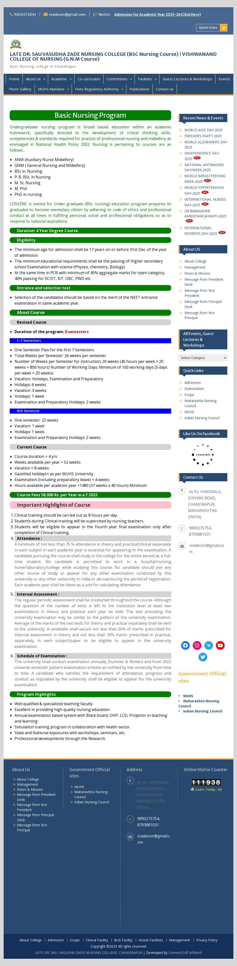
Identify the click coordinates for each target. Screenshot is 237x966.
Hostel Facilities (150, 940)
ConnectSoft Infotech (185, 952)
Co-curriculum (89, 78)
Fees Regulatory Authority (97, 89)
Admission (192, 382)
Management (195, 267)
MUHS (189, 412)
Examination (194, 388)
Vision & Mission (197, 273)
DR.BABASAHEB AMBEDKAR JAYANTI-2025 (205, 216)
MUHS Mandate (51, 89)
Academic (59, 78)
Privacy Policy (206, 940)
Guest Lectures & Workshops (187, 78)
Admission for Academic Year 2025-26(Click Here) (157, 14)
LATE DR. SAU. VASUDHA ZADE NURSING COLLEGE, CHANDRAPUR (88, 952)
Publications (139, 89)
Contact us (165, 89)
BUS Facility (123, 940)
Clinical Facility (97, 940)
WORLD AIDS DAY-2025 (203, 130)
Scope (189, 394)
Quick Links (208, 27)
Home (14, 78)
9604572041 (25, 14)
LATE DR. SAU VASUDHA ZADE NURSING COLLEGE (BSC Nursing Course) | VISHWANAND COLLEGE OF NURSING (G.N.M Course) (113, 56)
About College (195, 261)
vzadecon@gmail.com (67, 14)
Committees (117, 78)
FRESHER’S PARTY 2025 (203, 136)
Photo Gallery (20, 89)
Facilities (145, 78)
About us (33, 78)
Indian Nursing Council (201, 418)
